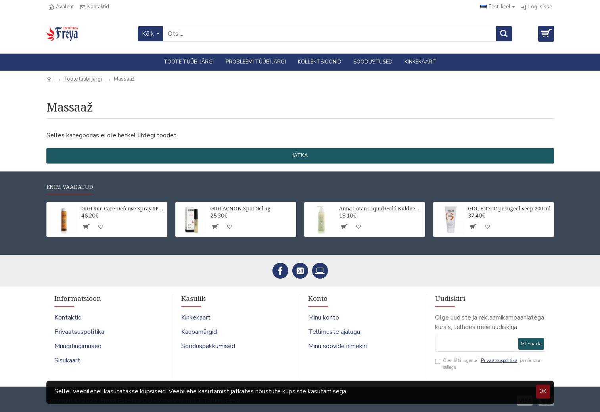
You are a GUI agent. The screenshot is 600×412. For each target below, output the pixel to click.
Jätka (300, 155)
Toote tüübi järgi (82, 79)
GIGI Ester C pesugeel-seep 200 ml (509, 208)
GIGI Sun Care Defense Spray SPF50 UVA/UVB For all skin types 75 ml (122, 208)
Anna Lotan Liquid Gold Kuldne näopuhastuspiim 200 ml (380, 208)
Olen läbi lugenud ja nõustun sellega (488, 364)
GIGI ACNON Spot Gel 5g (240, 208)
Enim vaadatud (69, 187)
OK (542, 391)
